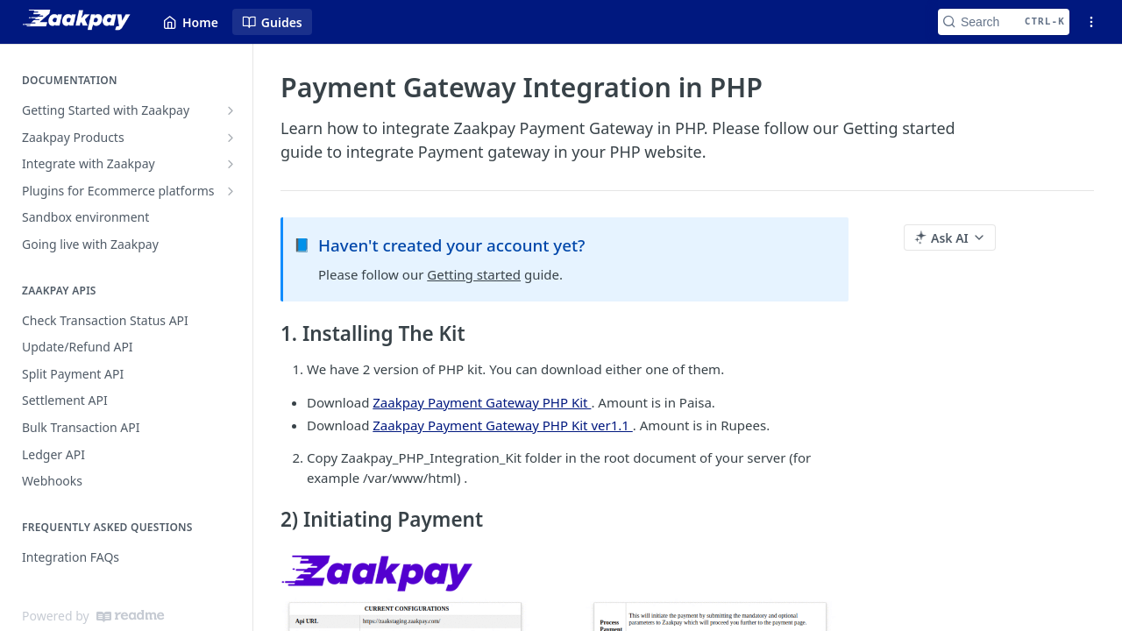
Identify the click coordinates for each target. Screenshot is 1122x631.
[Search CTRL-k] (1003, 22)
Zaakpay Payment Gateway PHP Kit (482, 402)
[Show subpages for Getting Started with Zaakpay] (231, 110)
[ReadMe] (130, 616)
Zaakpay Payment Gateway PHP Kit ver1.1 (502, 425)
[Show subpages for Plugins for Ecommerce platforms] (231, 191)
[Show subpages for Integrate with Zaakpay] (231, 164)
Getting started (474, 274)
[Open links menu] (1091, 22)
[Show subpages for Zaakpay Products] (231, 138)
